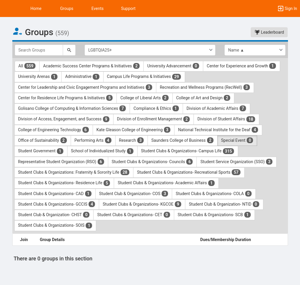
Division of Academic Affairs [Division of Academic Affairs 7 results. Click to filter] (216, 108)
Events (97, 8)
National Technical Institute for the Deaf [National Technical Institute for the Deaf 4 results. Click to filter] (218, 130)
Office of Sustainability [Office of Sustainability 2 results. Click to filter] (42, 140)
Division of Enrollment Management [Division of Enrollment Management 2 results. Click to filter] (153, 119)
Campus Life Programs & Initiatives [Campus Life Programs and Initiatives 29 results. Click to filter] (144, 77)
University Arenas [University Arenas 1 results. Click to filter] (38, 77)
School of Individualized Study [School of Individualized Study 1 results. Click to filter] (102, 151)
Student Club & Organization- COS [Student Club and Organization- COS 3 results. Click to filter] (134, 193)
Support (128, 8)
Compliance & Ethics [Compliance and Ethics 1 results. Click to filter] (156, 108)
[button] (7, 8)
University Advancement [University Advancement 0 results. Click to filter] (173, 66)
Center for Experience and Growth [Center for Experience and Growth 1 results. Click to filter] (241, 66)
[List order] (255, 50)
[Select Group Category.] (150, 50)
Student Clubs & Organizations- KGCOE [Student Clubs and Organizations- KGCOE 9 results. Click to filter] (142, 204)
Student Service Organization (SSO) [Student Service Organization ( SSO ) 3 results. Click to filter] (236, 161)
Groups (66, 8)
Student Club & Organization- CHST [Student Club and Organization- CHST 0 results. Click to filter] (54, 214)
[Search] (69, 50)
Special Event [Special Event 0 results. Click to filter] (237, 140)
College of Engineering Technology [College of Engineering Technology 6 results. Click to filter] (53, 130)
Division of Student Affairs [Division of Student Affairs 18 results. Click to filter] (226, 119)
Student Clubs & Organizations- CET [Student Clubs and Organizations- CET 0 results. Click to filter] (133, 214)
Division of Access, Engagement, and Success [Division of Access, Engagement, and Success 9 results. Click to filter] (64, 119)
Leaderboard (269, 32)
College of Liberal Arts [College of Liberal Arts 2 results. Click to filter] (144, 98)
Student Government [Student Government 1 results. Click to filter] (41, 151)
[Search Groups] (39, 50)
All (27, 66)
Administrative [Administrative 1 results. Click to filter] (82, 77)
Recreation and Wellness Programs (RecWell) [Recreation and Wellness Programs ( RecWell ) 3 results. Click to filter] (205, 87)
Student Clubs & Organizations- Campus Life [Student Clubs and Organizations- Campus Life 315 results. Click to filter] (187, 151)
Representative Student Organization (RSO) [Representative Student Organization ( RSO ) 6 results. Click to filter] (61, 161)
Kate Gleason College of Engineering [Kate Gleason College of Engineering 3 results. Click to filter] (133, 130)
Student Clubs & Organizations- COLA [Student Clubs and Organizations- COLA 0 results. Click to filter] (214, 193)
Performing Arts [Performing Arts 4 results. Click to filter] (93, 140)
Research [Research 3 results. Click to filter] (131, 140)
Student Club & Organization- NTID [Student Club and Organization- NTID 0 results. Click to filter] (224, 204)
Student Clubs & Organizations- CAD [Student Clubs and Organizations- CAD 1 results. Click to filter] (55, 193)
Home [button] (36, 8)
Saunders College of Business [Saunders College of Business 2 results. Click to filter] (182, 140)
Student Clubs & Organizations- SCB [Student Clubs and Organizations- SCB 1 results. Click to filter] (214, 214)
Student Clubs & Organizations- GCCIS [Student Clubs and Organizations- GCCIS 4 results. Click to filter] (57, 204)
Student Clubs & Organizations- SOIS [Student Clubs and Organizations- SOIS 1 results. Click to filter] (55, 225)
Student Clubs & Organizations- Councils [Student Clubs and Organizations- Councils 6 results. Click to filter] (152, 161)
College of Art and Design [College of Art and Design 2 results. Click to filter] (203, 98)
